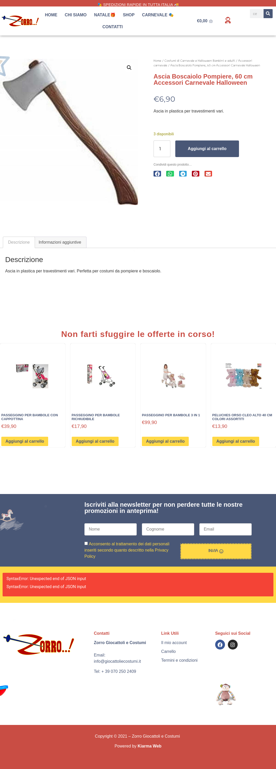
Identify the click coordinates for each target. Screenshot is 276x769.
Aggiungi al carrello (207, 148)
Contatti (113, 27)
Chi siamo (75, 15)
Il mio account (174, 642)
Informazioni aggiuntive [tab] (60, 242)
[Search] (268, 13)
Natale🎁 (104, 15)
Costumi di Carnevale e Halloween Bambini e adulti (199, 61)
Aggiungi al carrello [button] (24, 441)
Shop (128, 15)
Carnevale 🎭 (159, 15)
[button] (129, 67)
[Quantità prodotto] (162, 148)
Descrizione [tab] (19, 242)
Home (51, 15)
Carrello (168, 651)
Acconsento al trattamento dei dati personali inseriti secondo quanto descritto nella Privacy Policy (126, 549)
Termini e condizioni (179, 660)
